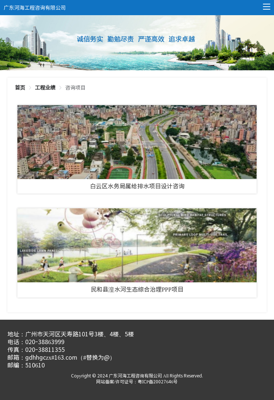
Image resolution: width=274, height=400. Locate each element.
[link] (20, 88)
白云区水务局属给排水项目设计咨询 (137, 186)
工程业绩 (45, 88)
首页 (20, 88)
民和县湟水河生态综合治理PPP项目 (137, 289)
